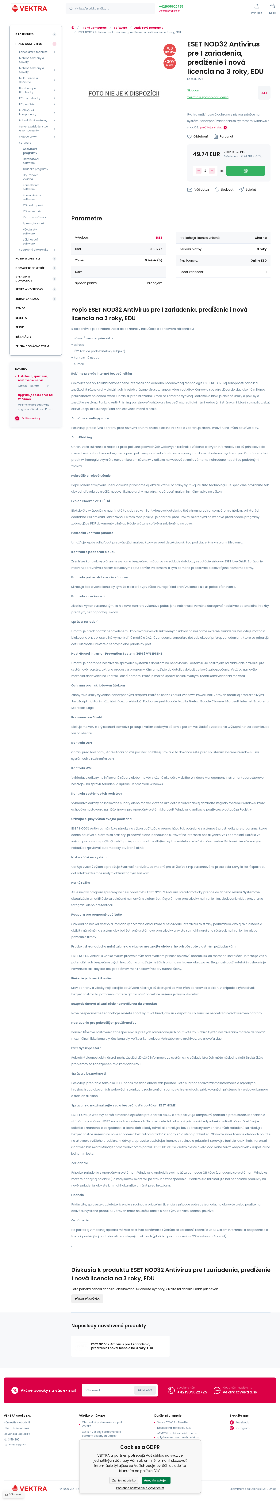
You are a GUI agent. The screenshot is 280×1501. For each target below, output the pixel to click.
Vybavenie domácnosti (25, 278)
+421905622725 (171, 6)
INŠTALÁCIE (23, 337)
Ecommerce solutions (244, 1489)
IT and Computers (94, 28)
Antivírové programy (148, 28)
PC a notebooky (29, 98)
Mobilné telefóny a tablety (31, 60)
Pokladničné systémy (33, 120)
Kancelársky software (31, 187)
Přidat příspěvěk (87, 1298)
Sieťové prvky (28, 136)
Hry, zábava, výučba (31, 177)
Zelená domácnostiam (32, 346)
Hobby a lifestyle (27, 258)
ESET (264, 93)
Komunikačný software (32, 197)
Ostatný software (34, 217)
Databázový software (31, 161)
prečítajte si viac (211, 127)
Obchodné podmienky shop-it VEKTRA (102, 1424)
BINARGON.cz (267, 1489)
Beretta (21, 318)
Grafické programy (35, 169)
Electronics (24, 34)
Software (120, 28)
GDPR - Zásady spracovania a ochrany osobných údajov (101, 1434)
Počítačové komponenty (27, 112)
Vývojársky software (30, 231)
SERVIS (20, 327)
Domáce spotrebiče (29, 268)
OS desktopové (33, 205)
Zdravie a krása (27, 299)
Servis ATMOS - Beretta (172, 1422)
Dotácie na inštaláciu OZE (174, 1428)
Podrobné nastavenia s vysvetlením (140, 1488)
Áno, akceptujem (156, 1480)
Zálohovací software (30, 241)
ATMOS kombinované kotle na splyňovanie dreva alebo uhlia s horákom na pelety (178, 1437)
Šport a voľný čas (29, 289)
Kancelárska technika (33, 52)
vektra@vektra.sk (169, 11)
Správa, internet (33, 223)
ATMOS (20, 308)
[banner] (30, 9)
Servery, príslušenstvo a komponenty (33, 128)
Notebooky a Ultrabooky (27, 90)
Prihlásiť (145, 1390)
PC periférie (27, 104)
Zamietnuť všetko (124, 1480)
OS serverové (32, 211)
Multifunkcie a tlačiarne (28, 80)
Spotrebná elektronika (33, 250)
